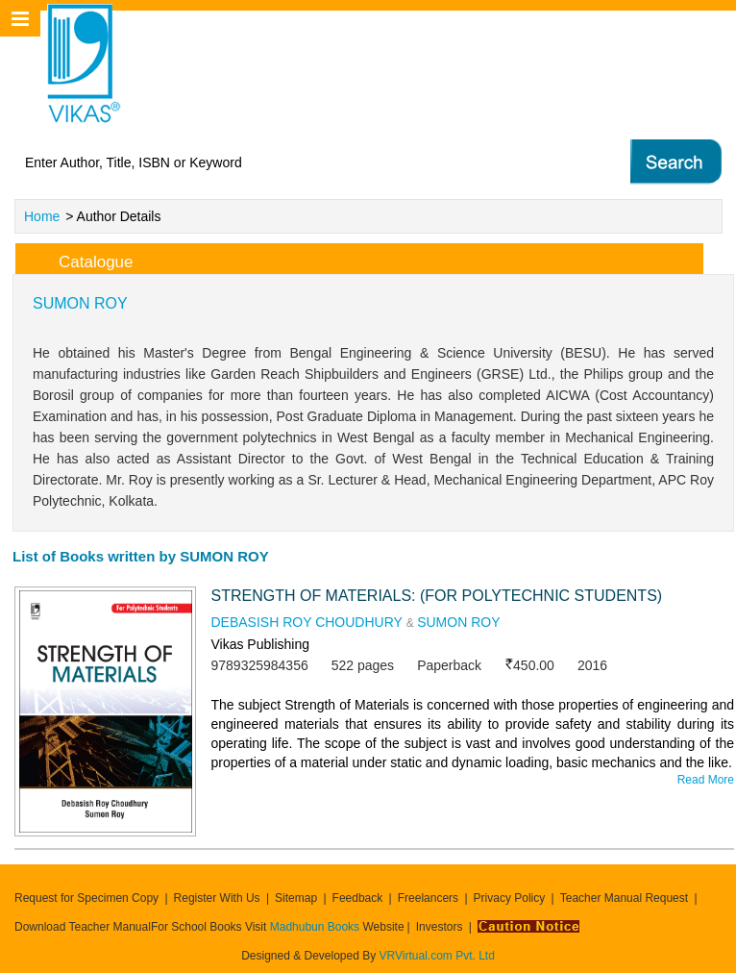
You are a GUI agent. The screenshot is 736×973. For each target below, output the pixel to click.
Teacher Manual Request (624, 898)
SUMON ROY (458, 622)
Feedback (357, 898)
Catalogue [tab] (81, 259)
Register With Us (217, 898)
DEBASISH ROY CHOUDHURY (306, 622)
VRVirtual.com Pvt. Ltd (437, 955)
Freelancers (428, 898)
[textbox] (287, 162)
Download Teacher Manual (82, 927)
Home (42, 216)
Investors (439, 927)
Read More (705, 779)
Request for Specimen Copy (86, 898)
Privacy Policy (510, 898)
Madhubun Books (316, 927)
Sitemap (296, 898)
